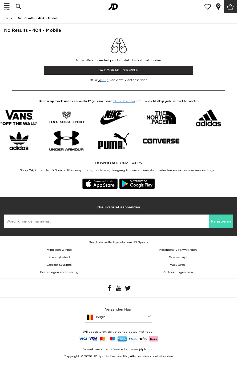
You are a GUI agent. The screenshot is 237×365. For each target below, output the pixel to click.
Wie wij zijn (178, 257)
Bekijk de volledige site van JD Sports (118, 242)
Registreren (221, 221)
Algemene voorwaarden (178, 250)
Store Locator (124, 101)
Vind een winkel (59, 250)
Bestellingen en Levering (59, 272)
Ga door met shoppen (118, 70)
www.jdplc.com (142, 349)
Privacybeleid (59, 257)
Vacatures (178, 265)
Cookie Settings (59, 265)
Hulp (105, 80)
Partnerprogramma (178, 272)
